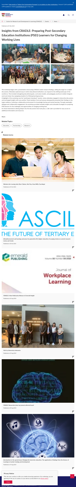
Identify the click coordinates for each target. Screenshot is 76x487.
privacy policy (44, 478)
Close (8, 482)
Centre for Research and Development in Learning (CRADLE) (24, 21)
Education (6, 125)
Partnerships (17, 125)
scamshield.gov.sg (21, 6)
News (55, 21)
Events (47, 21)
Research (27, 125)
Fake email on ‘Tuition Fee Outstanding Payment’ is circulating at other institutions (33, 4)
